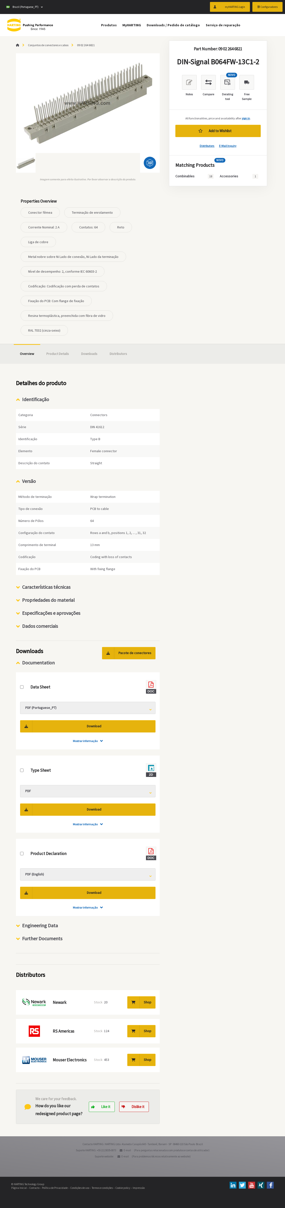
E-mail (127, 1150)
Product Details (57, 353)
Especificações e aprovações (51, 613)
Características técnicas (46, 587)
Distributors (207, 146)
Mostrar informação (85, 741)
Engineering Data (40, 925)
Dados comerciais (40, 626)
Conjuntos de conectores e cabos (48, 45)
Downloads (89, 353)
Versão (29, 481)
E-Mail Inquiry (227, 146)
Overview (27, 353)
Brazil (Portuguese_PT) (22, 7)
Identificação (35, 399)
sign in (246, 118)
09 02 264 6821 (86, 45)
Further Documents (42, 938)
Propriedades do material (48, 600)
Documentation (38, 663)
